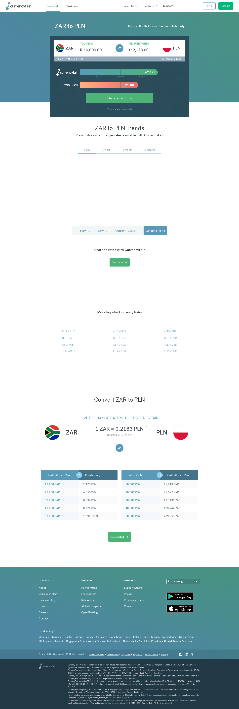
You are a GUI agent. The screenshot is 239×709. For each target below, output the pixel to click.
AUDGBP (119, 331)
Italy (146, 637)
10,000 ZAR (52, 484)
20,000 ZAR (52, 492)
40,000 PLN (132, 508)
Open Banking (89, 612)
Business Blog (47, 600)
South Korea (87, 641)
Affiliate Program (91, 606)
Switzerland (113, 641)
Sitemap (164, 655)
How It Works (89, 588)
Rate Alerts (87, 600)
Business (72, 6)
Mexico (155, 637)
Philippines (45, 641)
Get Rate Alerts (155, 231)
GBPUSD (119, 338)
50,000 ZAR (52, 516)
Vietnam (187, 641)
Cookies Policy (113, 655)
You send (86, 43)
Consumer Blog (48, 594)
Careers (43, 612)
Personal (52, 6)
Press (42, 606)
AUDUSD (170, 344)
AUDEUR (170, 351)
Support (168, 6)
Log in (209, 6)
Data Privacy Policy (96, 655)
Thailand (128, 641)
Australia (44, 637)
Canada (56, 637)
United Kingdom (152, 641)
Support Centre (133, 588)
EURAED (119, 351)
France (90, 637)
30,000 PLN (132, 500)
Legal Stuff (126, 655)
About (42, 588)
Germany (101, 637)
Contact (43, 618)
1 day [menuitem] (87, 150)
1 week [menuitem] (106, 150)
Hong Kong (115, 637)
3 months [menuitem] (149, 150)
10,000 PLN (132, 484)
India (127, 637)
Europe (79, 637)
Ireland (137, 637)
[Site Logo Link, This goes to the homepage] (25, 6)
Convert (128, 606)
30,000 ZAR (52, 500)
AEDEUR (170, 331)
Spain (100, 641)
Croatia (68, 637)
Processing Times (134, 600)
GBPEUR (170, 338)
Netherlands (169, 637)
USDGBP (68, 344)
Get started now (119, 98)
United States (172, 641)
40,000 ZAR (52, 508)
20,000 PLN (132, 492)
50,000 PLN (132, 516)
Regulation (137, 655)
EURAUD (68, 331)
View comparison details (119, 109)
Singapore (71, 641)
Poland (59, 641)
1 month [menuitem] (127, 150)
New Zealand (186, 637)
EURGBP (68, 351)
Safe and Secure (151, 655)
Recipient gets (139, 43)
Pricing (128, 594)
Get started (119, 262)
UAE (137, 641)
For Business (88, 594)
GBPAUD (119, 344)
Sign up (225, 6)
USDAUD (68, 338)
